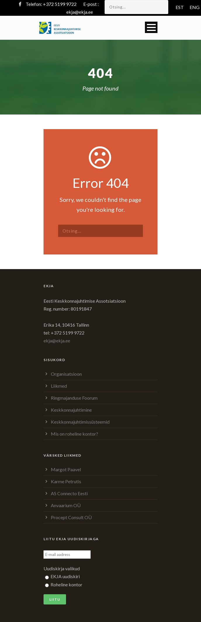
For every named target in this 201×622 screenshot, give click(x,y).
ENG (195, 7)
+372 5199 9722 (60, 4)
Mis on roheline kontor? (74, 433)
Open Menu (151, 27)
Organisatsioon (66, 374)
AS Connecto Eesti (69, 493)
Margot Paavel (66, 469)
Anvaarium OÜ (66, 505)
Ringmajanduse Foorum (74, 398)
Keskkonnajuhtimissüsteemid (80, 422)
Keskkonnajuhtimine (71, 410)
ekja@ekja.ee (79, 12)
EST (180, 7)
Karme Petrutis (66, 481)
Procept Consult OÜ (71, 517)
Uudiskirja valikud (62, 568)
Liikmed (59, 386)
